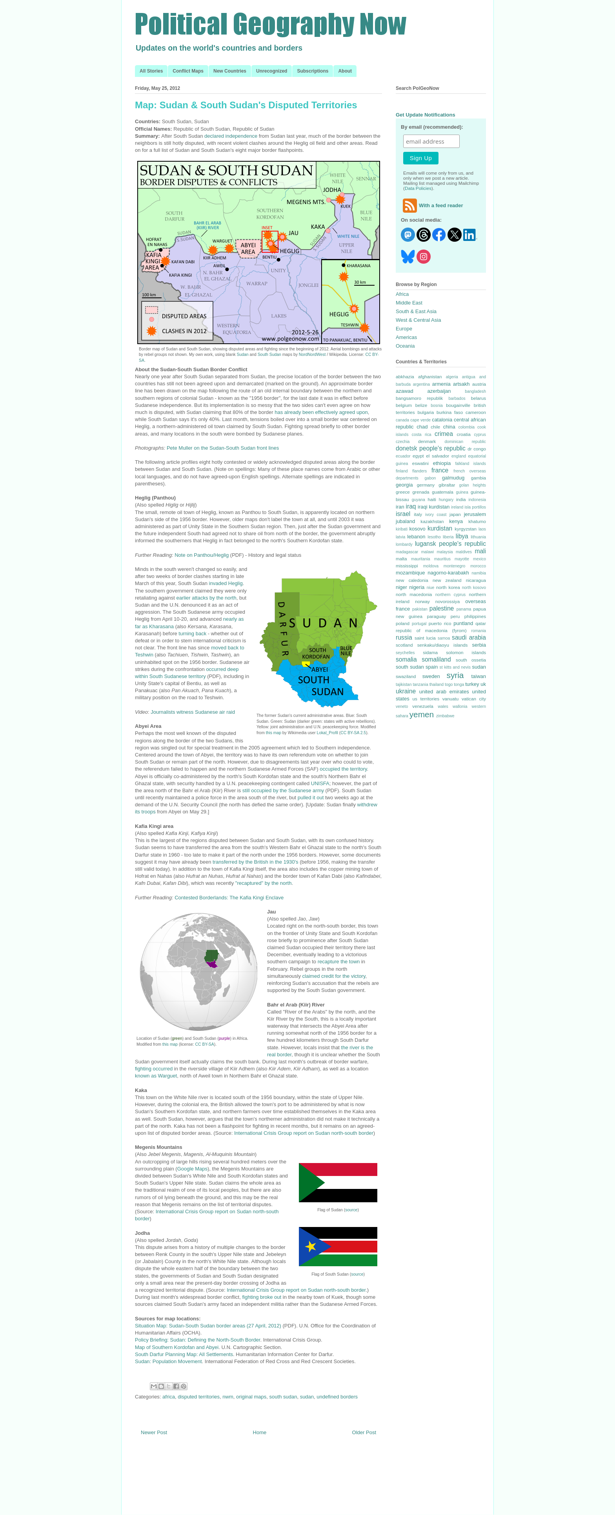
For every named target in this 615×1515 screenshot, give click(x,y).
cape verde (420, 420)
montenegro (454, 566)
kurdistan (440, 528)
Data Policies (418, 188)
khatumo (477, 521)
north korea (448, 587)
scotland (404, 644)
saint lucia (425, 637)
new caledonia (412, 580)
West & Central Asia (418, 320)
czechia (402, 441)
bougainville (458, 405)
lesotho (434, 537)
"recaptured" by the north (263, 883)
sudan (307, 1397)
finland (402, 471)
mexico (479, 559)
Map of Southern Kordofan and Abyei (176, 1347)
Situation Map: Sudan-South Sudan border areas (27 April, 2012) (208, 1326)
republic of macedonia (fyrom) (431, 630)
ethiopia (442, 463)
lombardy (404, 544)
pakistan (420, 609)
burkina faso (450, 412)
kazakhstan (432, 521)
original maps (251, 1397)
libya (462, 536)
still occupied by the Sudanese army (283, 790)
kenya (456, 521)
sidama (430, 652)
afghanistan (430, 376)
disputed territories (199, 1397)
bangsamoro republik (419, 398)
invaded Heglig (226, 583)
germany (426, 484)
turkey (472, 684)
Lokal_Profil (327, 733)
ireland (457, 507)
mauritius (442, 559)
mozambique (410, 573)
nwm (227, 1397)
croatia (464, 434)
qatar (480, 623)
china (449, 427)
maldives (464, 552)
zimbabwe (445, 716)
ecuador (403, 456)
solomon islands (466, 652)
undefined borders (337, 1397)
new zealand (447, 580)
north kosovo (474, 587)
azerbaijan (439, 391)
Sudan (243, 354)
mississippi (407, 565)
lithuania (478, 537)
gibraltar (447, 484)
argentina (421, 384)
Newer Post (154, 1432)
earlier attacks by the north (206, 598)
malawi (427, 552)
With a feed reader (432, 205)
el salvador (437, 455)
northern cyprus (450, 595)
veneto (402, 706)
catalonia (442, 420)
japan (455, 514)
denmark (427, 441)
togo (449, 684)
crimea (444, 433)
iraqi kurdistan (433, 507)
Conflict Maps (188, 71)
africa (168, 1397)
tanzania (420, 684)
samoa (444, 638)
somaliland (436, 659)
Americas (406, 337)
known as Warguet (156, 1076)
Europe (404, 329)
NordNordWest (312, 354)
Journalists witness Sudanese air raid (193, 712)
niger (401, 587)
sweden (431, 676)
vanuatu (450, 698)
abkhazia (405, 376)
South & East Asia (416, 311)
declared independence (230, 136)
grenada (420, 491)
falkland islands (470, 463)
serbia (479, 645)
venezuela (422, 706)
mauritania (420, 559)
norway (422, 601)
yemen (421, 714)
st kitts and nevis (455, 667)
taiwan (478, 676)
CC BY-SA (204, 1044)
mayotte (462, 559)
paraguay (436, 616)
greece (403, 491)
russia (404, 637)
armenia (441, 384)
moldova (431, 566)
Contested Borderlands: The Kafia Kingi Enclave (229, 898)
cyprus (480, 434)
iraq (411, 506)
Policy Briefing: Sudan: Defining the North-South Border (197, 1340)
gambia (478, 477)
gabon (430, 478)
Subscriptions (312, 71)
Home (260, 1432)
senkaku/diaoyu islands (442, 644)
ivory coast (435, 514)
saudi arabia (469, 637)
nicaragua (476, 580)
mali (480, 551)
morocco (478, 566)
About (345, 71)
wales (443, 706)
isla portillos (475, 507)
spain (432, 667)
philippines (475, 616)
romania (478, 631)
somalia (406, 659)
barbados (456, 398)
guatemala (442, 491)
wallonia (460, 706)
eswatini (420, 463)
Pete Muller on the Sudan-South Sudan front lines (223, 448)
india (461, 499)
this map (273, 733)
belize (421, 405)
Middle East (409, 303)
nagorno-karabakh (448, 573)
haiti (432, 499)
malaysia (445, 552)
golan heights (472, 485)
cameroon (476, 412)
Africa (402, 294)
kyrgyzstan (466, 528)
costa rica (421, 434)
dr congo (477, 448)
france (439, 470)
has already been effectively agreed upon (321, 412)
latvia (400, 537)
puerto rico (440, 623)
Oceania (405, 346)
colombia (466, 427)
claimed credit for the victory (334, 976)
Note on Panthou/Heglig (202, 555)
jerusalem (475, 514)
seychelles (405, 653)
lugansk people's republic (450, 543)
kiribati (402, 529)
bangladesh (475, 391)
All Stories (151, 71)
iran (400, 507)
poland (402, 623)
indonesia (477, 500)
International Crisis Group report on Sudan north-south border (303, 1133)
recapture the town (339, 961)
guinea (462, 492)
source (351, 1210)
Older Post (364, 1432)
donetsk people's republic (431, 448)
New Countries (229, 71)
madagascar (407, 552)
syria (455, 675)
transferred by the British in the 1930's (255, 862)
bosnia (437, 405)
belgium (404, 405)
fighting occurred (154, 1069)
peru (455, 616)
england (458, 456)
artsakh (461, 384)
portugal (419, 624)
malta (401, 558)
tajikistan (403, 684)
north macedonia (414, 594)
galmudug (453, 478)
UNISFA (320, 783)
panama (464, 609)
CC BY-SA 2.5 (353, 733)
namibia (479, 573)
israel (403, 513)
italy (418, 514)
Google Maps (192, 1169)
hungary (446, 500)
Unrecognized (271, 71)
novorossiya (447, 601)
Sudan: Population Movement (168, 1361)
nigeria (416, 587)
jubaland (405, 521)
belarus (478, 398)
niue (431, 587)
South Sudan (269, 354)
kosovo (417, 529)
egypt (418, 455)
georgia (404, 485)
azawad (404, 391)
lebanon (416, 537)
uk (483, 684)
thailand (436, 684)
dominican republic (465, 441)
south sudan (283, 1397)
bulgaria (426, 412)
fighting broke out (261, 1297)
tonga (459, 684)
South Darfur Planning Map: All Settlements (184, 1354)
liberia (448, 537)
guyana (418, 500)
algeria (452, 377)
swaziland (406, 676)
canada (402, 420)
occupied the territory (343, 769)
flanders (419, 471)
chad (422, 427)
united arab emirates (444, 692)
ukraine (406, 691)
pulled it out (311, 797)
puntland (463, 623)
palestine (441, 608)
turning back (192, 633)
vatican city (474, 698)
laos (482, 529)
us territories (426, 698)
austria (479, 383)
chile (435, 426)
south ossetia (471, 659)
